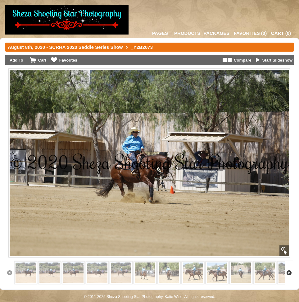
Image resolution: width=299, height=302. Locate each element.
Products (187, 33)
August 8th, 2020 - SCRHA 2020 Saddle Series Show (65, 47)
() (250, 33)
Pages (160, 33)
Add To (16, 60)
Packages (216, 33)
